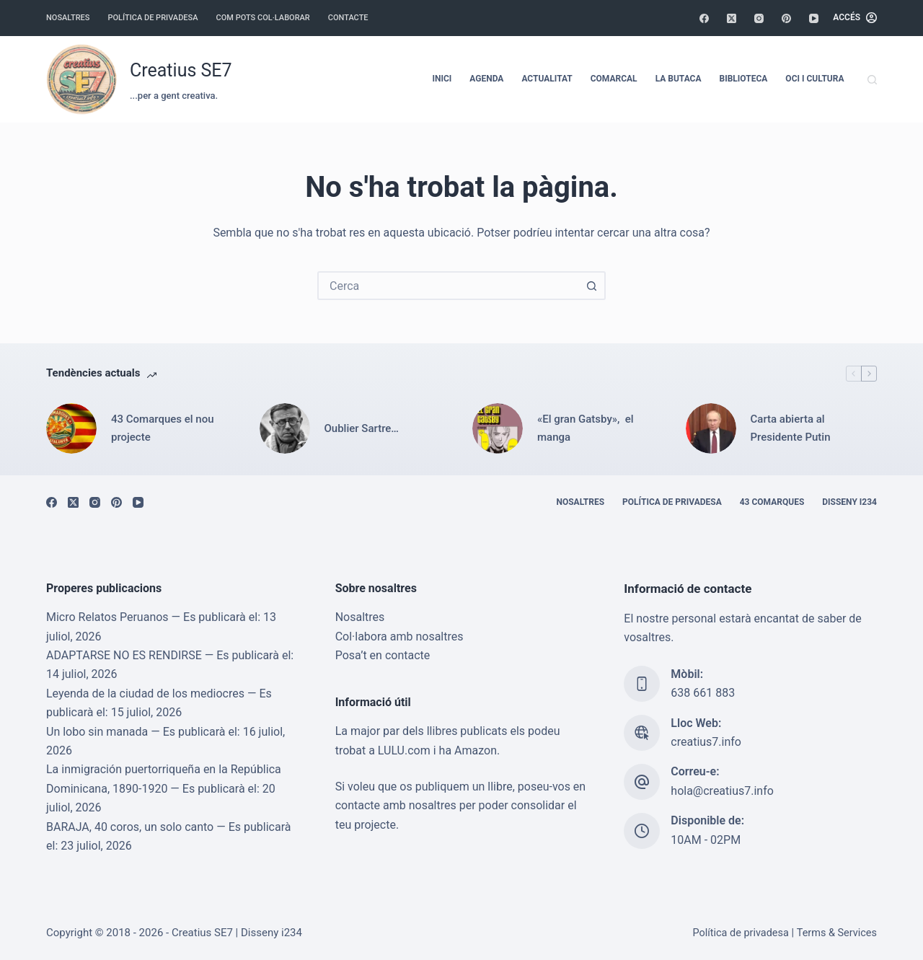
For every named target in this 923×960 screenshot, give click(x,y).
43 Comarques (772, 502)
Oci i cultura (814, 79)
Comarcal (614, 79)
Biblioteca (744, 79)
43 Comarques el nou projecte (162, 428)
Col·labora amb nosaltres (399, 636)
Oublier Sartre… (361, 428)
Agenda (486, 79)
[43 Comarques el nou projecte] (71, 428)
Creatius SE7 (181, 70)
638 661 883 (703, 693)
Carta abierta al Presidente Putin (791, 428)
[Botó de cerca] (591, 286)
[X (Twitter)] (731, 18)
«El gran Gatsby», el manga (585, 428)
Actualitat (546, 79)
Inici (441, 79)
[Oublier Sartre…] (285, 428)
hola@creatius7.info (722, 791)
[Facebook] (704, 18)
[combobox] (448, 285)
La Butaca (678, 79)
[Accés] (855, 18)
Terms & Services (836, 933)
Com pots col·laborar (263, 17)
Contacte (348, 17)
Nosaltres (67, 17)
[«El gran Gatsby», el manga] (497, 428)
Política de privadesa (152, 17)
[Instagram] (759, 18)
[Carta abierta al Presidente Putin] (711, 428)
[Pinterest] (786, 18)
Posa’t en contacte (382, 655)
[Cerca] (872, 79)
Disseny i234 (849, 502)
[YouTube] (813, 18)
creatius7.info (706, 742)
